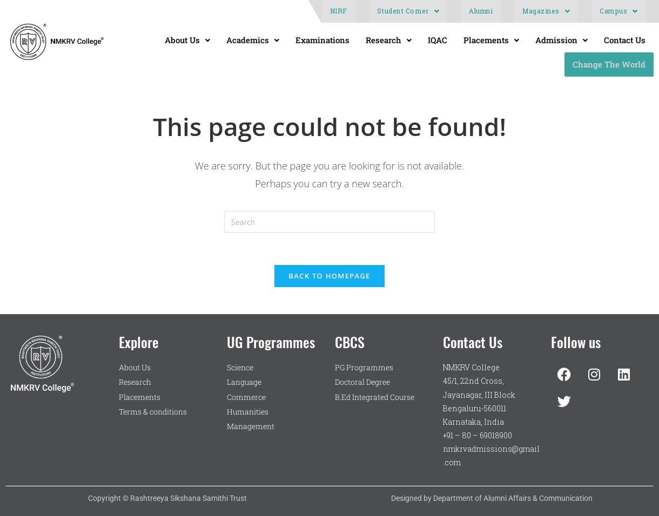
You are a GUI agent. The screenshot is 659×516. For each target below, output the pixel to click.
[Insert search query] (329, 222)
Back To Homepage (329, 276)
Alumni (481, 11)
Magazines (546, 11)
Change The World (609, 64)
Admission (561, 40)
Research (389, 40)
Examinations (322, 40)
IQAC (437, 40)
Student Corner (408, 11)
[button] (408, 11)
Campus (619, 11)
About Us (187, 40)
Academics (252, 40)
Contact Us (624, 40)
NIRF (338, 11)
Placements (491, 40)
